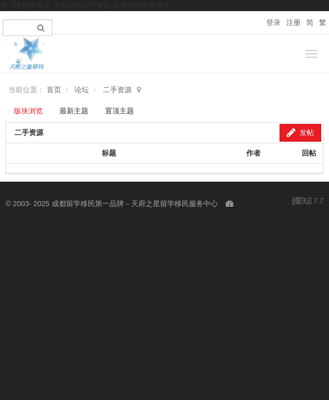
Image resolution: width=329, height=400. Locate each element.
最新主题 (73, 111)
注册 (293, 22)
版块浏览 (28, 111)
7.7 (307, 202)
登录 (273, 22)
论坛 (81, 90)
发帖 (300, 132)
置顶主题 (119, 111)
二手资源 (117, 90)
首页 (54, 90)
